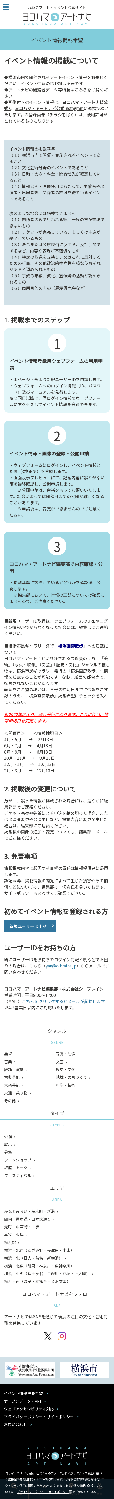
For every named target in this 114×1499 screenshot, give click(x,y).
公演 (8, 1136)
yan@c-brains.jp (61, 966)
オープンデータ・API (22, 1401)
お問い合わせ (15, 1424)
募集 (8, 1152)
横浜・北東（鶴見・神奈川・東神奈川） (39, 1265)
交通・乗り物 (16, 1092)
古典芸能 (12, 1077)
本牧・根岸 (14, 1234)
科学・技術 (66, 1085)
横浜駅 (10, 1242)
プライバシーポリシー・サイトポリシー (43, 1492)
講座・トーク (16, 1167)
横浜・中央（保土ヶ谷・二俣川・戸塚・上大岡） (47, 1273)
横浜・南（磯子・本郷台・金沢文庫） (37, 1281)
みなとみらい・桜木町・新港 (30, 1211)
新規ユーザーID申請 (28, 926)
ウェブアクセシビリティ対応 (29, 1408)
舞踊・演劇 (14, 1069)
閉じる (107, 1472)
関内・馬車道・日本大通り (28, 1219)
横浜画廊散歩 (70, 646)
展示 (8, 1144)
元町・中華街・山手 (22, 1226)
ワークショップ (18, 1159)
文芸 (60, 1061)
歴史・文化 (66, 1069)
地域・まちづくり (72, 1077)
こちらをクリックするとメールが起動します (63, 1001)
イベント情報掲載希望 (23, 1393)
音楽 (8, 1061)
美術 (8, 1054)
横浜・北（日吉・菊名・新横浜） (33, 1258)
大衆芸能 (12, 1085)
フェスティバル (18, 1175)
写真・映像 (66, 1054)
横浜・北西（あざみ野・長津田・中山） (39, 1250)
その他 (10, 1100)
